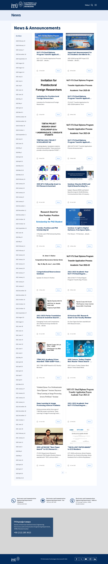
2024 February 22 (20, 179)
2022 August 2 (19, 322)
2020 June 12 (19, 442)
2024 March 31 (20, 166)
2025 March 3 (19, 112)
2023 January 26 (20, 255)
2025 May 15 (19, 99)
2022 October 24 (20, 299)
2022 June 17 (19, 335)
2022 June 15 (19, 340)
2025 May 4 (19, 103)
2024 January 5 (20, 201)
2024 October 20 (20, 125)
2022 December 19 (21, 295)
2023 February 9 (20, 250)
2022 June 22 (19, 331)
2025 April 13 (19, 108)
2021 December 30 (21, 406)
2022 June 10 (19, 344)
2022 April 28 (19, 362)
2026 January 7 (20, 50)
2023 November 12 (21, 210)
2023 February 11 (20, 246)
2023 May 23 (19, 237)
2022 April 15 (19, 366)
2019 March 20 (20, 478)
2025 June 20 (19, 94)
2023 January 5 (20, 286)
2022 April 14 (19, 371)
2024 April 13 (19, 161)
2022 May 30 (19, 357)
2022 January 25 (20, 393)
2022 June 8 (19, 353)
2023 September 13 (21, 228)
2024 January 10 (20, 192)
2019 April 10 (19, 473)
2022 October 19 (20, 304)
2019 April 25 (19, 464)
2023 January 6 (20, 282)
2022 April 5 (19, 380)
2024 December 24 (21, 121)
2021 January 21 (20, 438)
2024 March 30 (20, 170)
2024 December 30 (21, 117)
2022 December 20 (21, 290)
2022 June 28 (19, 326)
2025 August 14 (20, 72)
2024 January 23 (20, 188)
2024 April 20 (19, 157)
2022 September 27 (21, 313)
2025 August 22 (20, 68)
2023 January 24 (20, 259)
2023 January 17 (20, 273)
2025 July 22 (19, 76)
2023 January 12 (20, 277)
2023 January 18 (20, 268)
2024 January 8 (20, 197)
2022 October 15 (20, 308)
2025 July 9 (19, 85)
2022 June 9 (19, 348)
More (58, 71)
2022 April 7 (19, 375)
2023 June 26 (19, 232)
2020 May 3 (19, 455)
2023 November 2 (20, 215)
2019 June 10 (19, 460)
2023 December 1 (20, 206)
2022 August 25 (20, 317)
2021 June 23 (19, 424)
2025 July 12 (19, 81)
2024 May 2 (19, 152)
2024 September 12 (21, 134)
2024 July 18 (19, 139)
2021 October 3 (20, 420)
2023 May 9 (19, 241)
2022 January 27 (20, 389)
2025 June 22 (19, 90)
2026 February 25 (20, 41)
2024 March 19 (20, 175)
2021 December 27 (21, 415)
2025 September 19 (21, 59)
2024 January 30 (20, 183)
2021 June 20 (19, 429)
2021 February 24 (20, 433)
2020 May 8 (19, 451)
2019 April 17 (19, 469)
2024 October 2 (20, 130)
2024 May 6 (19, 148)
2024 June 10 (19, 143)
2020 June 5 (19, 447)
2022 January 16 (20, 397)
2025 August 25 (20, 63)
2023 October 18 (20, 219)
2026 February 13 (20, 45)
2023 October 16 (20, 224)
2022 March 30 (20, 384)
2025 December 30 (21, 54)
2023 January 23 (20, 264)
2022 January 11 (20, 402)
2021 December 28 (21, 411)
